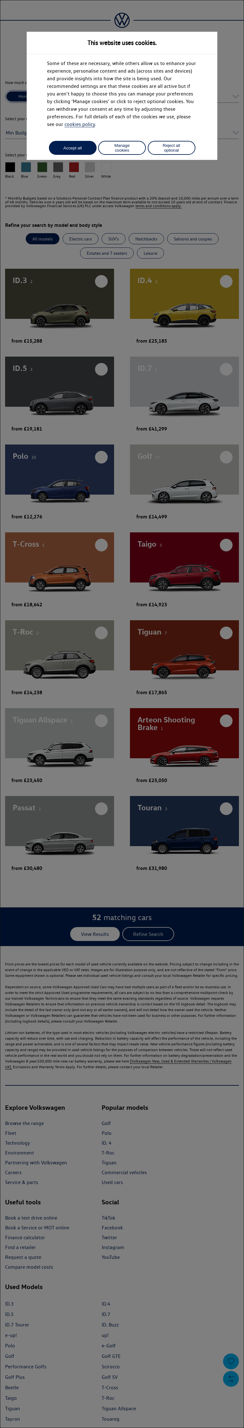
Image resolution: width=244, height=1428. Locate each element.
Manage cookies (122, 148)
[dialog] (122, 714)
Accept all (73, 148)
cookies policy (79, 124)
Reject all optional (171, 148)
